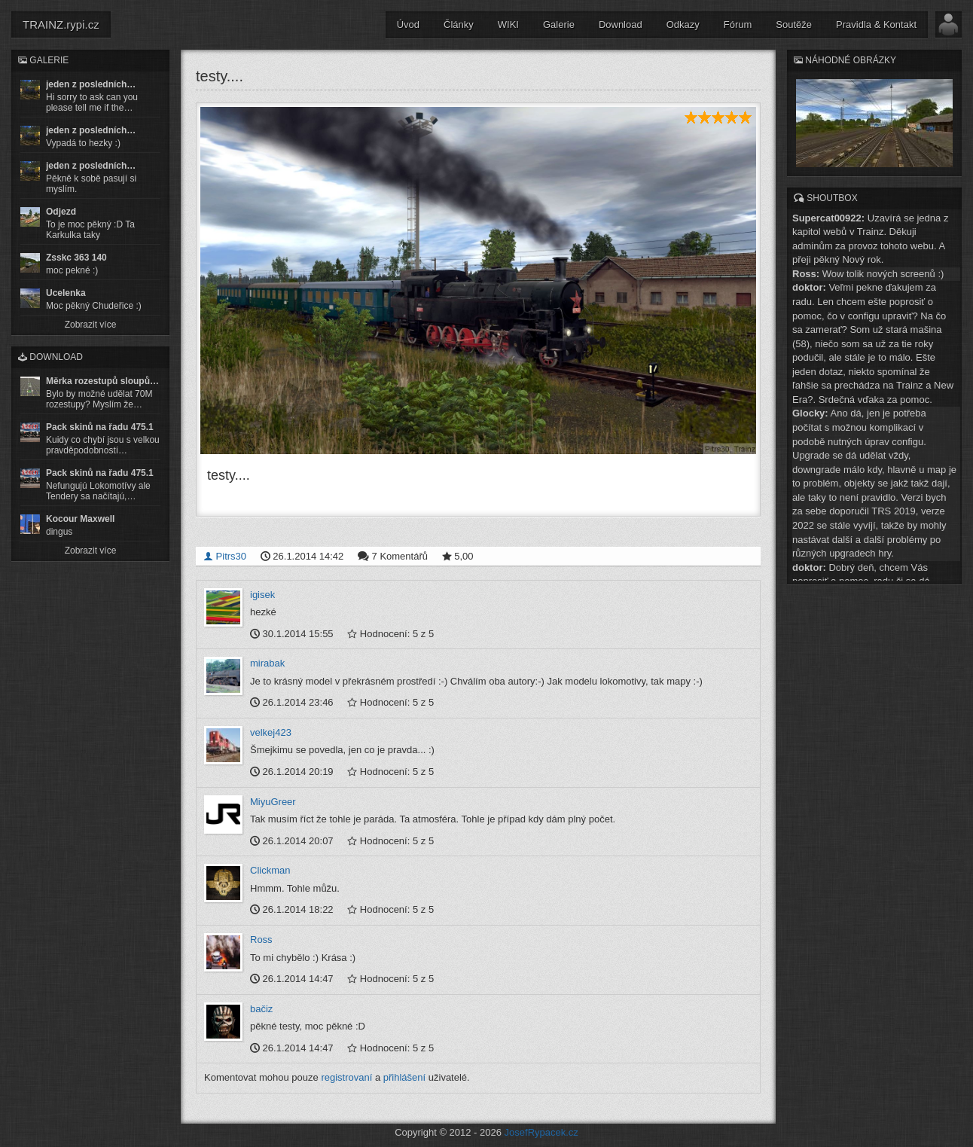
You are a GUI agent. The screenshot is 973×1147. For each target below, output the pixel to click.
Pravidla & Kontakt (876, 24)
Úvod (408, 24)
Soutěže (794, 24)
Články (459, 24)
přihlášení (404, 1076)
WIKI (508, 24)
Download (620, 24)
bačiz (261, 1007)
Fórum (738, 24)
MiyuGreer (273, 800)
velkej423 (270, 731)
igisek (262, 593)
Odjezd (61, 211)
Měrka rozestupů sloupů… (102, 381)
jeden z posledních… (91, 84)
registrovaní (346, 1076)
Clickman (270, 869)
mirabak (267, 662)
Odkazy (683, 24)
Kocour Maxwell (80, 519)
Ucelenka (66, 293)
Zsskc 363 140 (76, 257)
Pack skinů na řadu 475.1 (100, 427)
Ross (261, 938)
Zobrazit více (91, 324)
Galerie (559, 24)
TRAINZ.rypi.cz (61, 24)
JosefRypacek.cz (541, 1131)
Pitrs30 (224, 555)
